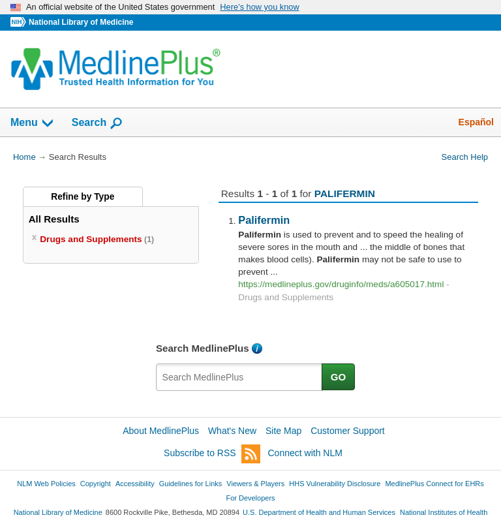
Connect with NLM (305, 453)
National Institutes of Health (443, 512)
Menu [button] (32, 123)
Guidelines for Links (190, 483)
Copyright (95, 483)
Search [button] (97, 123)
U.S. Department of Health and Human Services (319, 512)
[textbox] (239, 377)
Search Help (465, 157)
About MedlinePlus (161, 430)
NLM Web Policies (46, 483)
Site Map (283, 430)
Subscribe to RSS (212, 453)
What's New (232, 430)
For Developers (250, 498)
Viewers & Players (255, 483)
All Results (54, 218)
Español (476, 122)
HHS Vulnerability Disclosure (334, 483)
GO (338, 376)
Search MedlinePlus (202, 348)
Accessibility (135, 483)
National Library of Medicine (81, 22)
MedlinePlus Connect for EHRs (434, 483)
